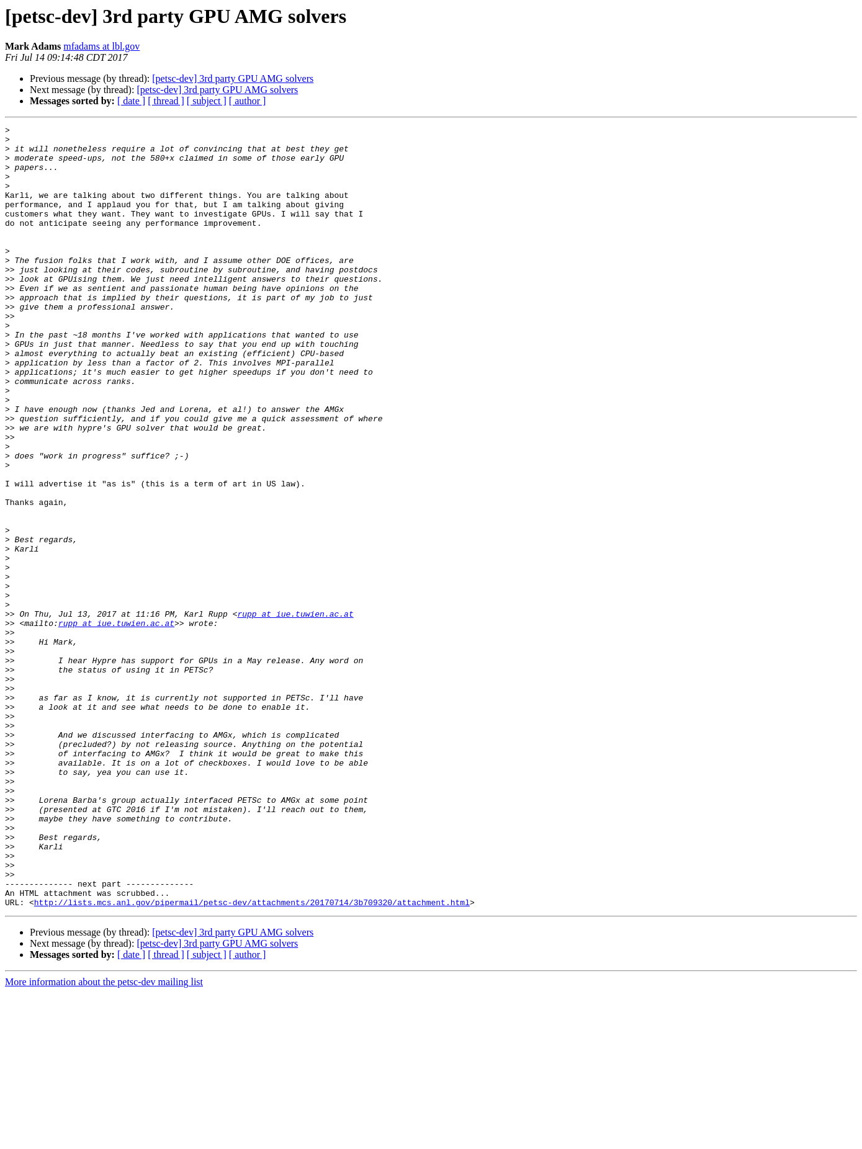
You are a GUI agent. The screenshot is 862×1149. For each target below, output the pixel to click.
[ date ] (131, 101)
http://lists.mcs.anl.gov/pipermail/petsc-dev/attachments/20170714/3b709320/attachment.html (252, 1058)
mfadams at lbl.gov (101, 46)
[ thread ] (166, 101)
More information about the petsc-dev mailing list (104, 1138)
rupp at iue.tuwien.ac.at (295, 712)
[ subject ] (207, 101)
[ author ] (247, 101)
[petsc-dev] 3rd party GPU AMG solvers (232, 78)
